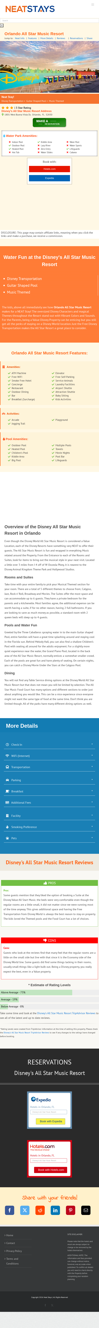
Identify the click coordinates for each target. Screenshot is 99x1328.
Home (9, 1235)
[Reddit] (42, 1211)
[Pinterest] (72, 1211)
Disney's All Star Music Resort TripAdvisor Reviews (66, 1013)
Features (32, 38)
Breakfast (14, 791)
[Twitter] (26, 1211)
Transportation (17, 767)
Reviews (61, 38)
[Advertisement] (49, 207)
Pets (11, 838)
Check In (13, 745)
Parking (13, 780)
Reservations (76, 38)
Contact (10, 1243)
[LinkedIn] (57, 1211)
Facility (12, 816)
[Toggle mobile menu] (93, 4)
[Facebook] (11, 1211)
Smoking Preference (21, 827)
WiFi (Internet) (17, 756)
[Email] (87, 1211)
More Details (46, 38)
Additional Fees (18, 803)
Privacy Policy (14, 1251)
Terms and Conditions (12, 1261)
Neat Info (20, 38)
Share (89, 38)
